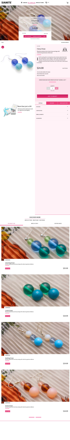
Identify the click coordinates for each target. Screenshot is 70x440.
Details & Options (37, 36)
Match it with (34, 223)
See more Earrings (65, 42)
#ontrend (42, 220)
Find (47, 2)
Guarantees (52, 118)
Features (52, 106)
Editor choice (58, 223)
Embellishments (52, 114)
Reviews (52, 103)
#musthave (36, 220)
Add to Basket (28, 36)
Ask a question (64, 103)
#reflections (28, 220)
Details (40, 103)
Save (44, 36)
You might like (11, 223)
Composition (52, 110)
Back (3, 42)
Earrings (35, 18)
